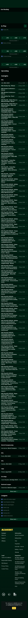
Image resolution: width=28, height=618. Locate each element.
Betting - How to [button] (19, 549)
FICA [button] (16, 586)
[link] (4, 4)
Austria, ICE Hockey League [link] (9, 499)
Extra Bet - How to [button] (19, 546)
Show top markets (14, 40)
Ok (14, 608)
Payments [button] (17, 543)
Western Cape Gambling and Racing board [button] (20, 573)
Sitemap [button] (17, 552)
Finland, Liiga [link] (6, 507)
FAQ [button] (16, 541)
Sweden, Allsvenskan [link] (8, 515)
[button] (14, 29)
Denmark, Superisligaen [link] (8, 504)
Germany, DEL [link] (6, 510)
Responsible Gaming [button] (6, 560)
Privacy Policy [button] (4, 566)
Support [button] (3, 538)
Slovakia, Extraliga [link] (7, 56)
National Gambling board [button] (19, 578)
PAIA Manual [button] (4, 563)
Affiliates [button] (3, 541)
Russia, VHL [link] (5, 29)
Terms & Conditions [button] (6, 557)
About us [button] (3, 535)
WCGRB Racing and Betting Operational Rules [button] (20, 568)
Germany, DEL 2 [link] (6, 513)
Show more (14, 491)
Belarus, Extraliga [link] (7, 43)
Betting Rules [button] (18, 538)
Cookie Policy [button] (4, 569)
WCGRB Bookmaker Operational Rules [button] (20, 562)
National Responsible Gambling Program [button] (20, 583)
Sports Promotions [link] (19, 535)
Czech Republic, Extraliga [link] (8, 502)
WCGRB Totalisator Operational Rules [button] (19, 558)
